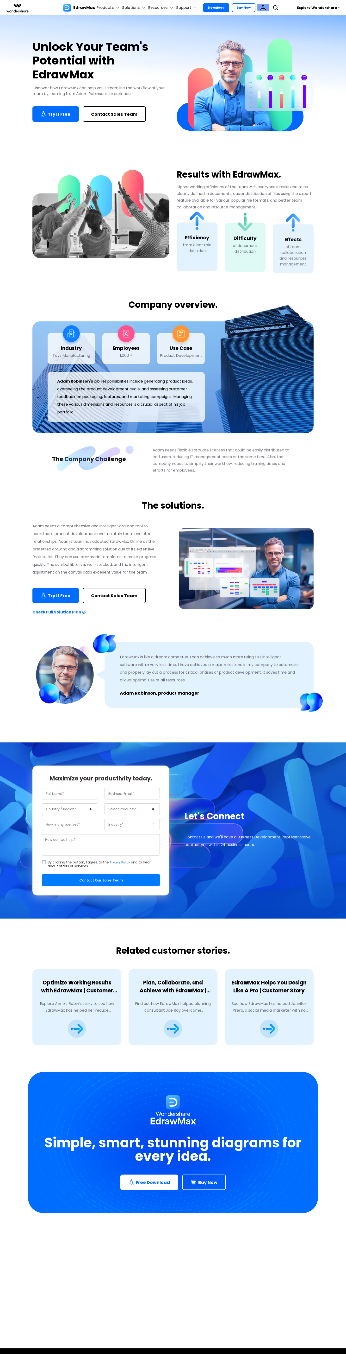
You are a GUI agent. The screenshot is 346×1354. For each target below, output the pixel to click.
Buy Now (251, 8)
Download (221, 8)
